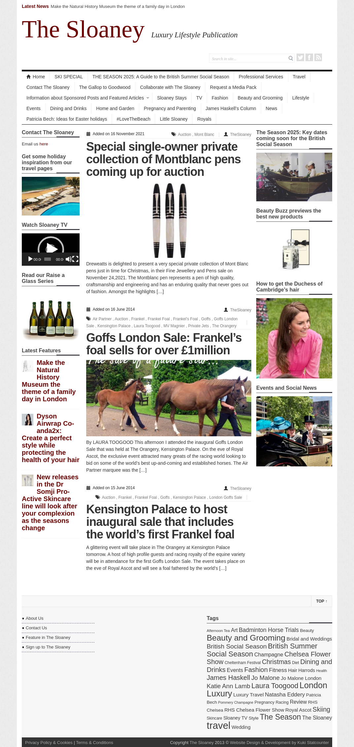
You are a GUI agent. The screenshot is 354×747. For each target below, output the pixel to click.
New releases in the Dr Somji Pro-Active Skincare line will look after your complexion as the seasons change (50, 502)
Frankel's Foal (185, 319)
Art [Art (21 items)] (234, 630)
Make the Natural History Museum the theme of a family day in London (118, 6)
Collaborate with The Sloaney (170, 87)
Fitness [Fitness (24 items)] (278, 670)
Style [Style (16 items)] (254, 718)
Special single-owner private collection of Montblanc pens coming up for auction (163, 159)
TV (199, 97)
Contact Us (36, 627)
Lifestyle (300, 97)
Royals (204, 119)
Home (35, 76)
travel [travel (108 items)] (218, 725)
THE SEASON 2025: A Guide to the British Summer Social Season (160, 76)
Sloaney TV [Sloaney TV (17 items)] (235, 718)
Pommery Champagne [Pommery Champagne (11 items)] (236, 702)
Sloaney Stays (172, 97)
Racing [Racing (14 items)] (282, 702)
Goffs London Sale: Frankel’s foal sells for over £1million (164, 344)
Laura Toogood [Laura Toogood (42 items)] (274, 686)
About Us (34, 618)
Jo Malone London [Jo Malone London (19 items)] (301, 678)
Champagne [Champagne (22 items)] (268, 654)
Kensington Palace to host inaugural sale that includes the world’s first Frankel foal (160, 521)
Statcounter (318, 742)
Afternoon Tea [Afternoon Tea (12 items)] (218, 631)
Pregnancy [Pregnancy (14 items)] (264, 702)
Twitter (300, 57)
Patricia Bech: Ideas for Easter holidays (66, 119)
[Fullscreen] (75, 259)
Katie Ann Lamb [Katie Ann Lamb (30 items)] (228, 686)
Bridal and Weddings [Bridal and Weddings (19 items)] (309, 639)
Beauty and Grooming (260, 97)
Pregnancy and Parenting (170, 108)
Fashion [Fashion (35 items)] (256, 669)
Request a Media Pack (233, 87)
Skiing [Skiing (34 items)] (321, 709)
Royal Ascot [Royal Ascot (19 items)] (298, 710)
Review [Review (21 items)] (298, 702)
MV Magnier (174, 326)
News (271, 108)
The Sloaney (83, 29)
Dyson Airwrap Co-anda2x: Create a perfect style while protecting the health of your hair (50, 438)
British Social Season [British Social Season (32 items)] (237, 646)
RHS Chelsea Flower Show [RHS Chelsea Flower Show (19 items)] (254, 710)
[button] (51, 249)
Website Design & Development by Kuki (268, 742)
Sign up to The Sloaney (48, 647)
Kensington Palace (113, 326)
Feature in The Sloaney (48, 637)
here (43, 143)
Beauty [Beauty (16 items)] (307, 630)
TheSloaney (240, 134)
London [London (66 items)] (313, 685)
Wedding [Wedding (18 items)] (240, 727)
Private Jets (198, 326)
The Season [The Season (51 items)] (280, 717)
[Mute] (68, 259)
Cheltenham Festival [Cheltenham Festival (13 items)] (243, 662)
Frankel (137, 319)
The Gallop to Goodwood (105, 87)
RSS (318, 57)
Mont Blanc (204, 134)
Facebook (309, 57)
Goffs (205, 319)
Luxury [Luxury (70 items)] (219, 693)
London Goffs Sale (225, 497)
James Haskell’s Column (231, 108)
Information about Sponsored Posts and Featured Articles (85, 97)
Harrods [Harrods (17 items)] (307, 670)
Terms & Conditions (94, 742)
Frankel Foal (159, 319)
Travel (299, 76)
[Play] (30, 259)
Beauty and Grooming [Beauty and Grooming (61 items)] (246, 637)
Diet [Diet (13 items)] (295, 662)
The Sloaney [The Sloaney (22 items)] (317, 718)
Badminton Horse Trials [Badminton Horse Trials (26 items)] (269, 630)
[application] (51, 249)
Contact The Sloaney (48, 87)
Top (321, 601)
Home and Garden (115, 108)
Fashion (220, 97)
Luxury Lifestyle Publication (194, 35)
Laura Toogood (147, 326)
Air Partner (102, 319)
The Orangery (224, 326)
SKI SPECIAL (68, 76)
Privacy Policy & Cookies (49, 742)
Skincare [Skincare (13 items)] (214, 718)
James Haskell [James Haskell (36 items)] (228, 677)
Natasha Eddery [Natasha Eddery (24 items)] (285, 694)
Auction (184, 134)
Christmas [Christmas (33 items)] (276, 661)
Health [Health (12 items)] (321, 671)
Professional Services (261, 76)
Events (33, 108)
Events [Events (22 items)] (235, 670)
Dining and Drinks (68, 108)
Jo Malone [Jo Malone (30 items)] (265, 677)
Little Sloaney (174, 119)
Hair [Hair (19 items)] (292, 670)
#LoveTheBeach (133, 119)
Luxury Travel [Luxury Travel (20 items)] (248, 694)
